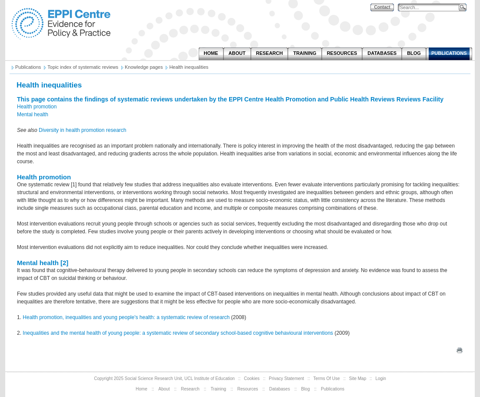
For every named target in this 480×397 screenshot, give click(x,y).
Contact (382, 7)
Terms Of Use (326, 378)
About (164, 389)
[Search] (430, 7)
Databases (279, 389)
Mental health (32, 114)
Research (190, 389)
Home (141, 389)
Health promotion (37, 107)
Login (380, 378)
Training (218, 389)
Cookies (252, 378)
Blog (305, 389)
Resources (247, 389)
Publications (332, 389)
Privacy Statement (286, 378)
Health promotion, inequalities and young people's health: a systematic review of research (126, 317)
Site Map (357, 378)
